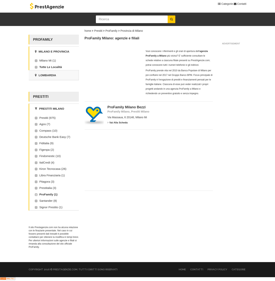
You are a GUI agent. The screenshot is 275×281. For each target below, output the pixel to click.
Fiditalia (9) (46, 143)
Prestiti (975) (47, 117)
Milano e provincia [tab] (52, 51)
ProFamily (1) (48, 194)
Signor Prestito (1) (50, 207)
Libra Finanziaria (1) (52, 175)
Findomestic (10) (50, 156)
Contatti (240, 3)
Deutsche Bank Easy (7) (54, 136)
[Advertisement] (113, 73)
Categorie (225, 3)
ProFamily (111, 30)
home (88, 30)
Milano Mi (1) (47, 60)
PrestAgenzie (46, 7)
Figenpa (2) (46, 149)
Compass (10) (48, 130)
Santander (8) (48, 200)
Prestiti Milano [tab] (49, 108)
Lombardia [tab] (45, 75)
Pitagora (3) (46, 181)
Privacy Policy (217, 269)
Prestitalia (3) (47, 187)
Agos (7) (44, 124)
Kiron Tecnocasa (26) (52, 168)
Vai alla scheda (118, 122)
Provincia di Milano (132, 30)
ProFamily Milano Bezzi (127, 107)
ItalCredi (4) (46, 162)
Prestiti (98, 30)
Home (182, 269)
